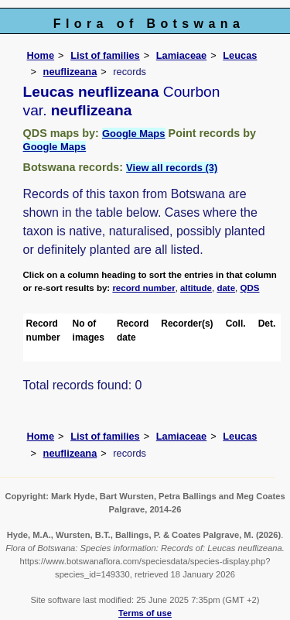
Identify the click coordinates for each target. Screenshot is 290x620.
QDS (250, 288)
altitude (196, 288)
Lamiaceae (181, 55)
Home (41, 55)
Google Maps (133, 133)
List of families (105, 55)
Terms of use (145, 613)
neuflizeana (70, 71)
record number (143, 288)
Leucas (240, 55)
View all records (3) (171, 167)
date (226, 288)
